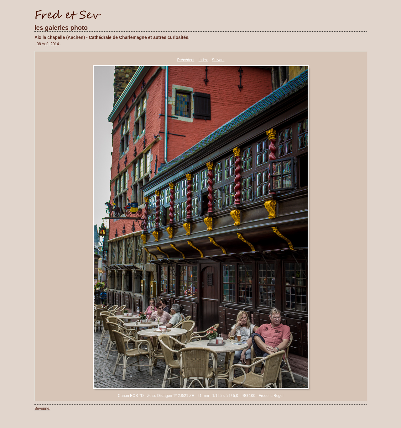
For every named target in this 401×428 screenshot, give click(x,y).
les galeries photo (61, 27)
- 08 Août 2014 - (47, 44)
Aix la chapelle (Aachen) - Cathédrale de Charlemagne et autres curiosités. (112, 37)
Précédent (186, 60)
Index (203, 60)
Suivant (218, 60)
